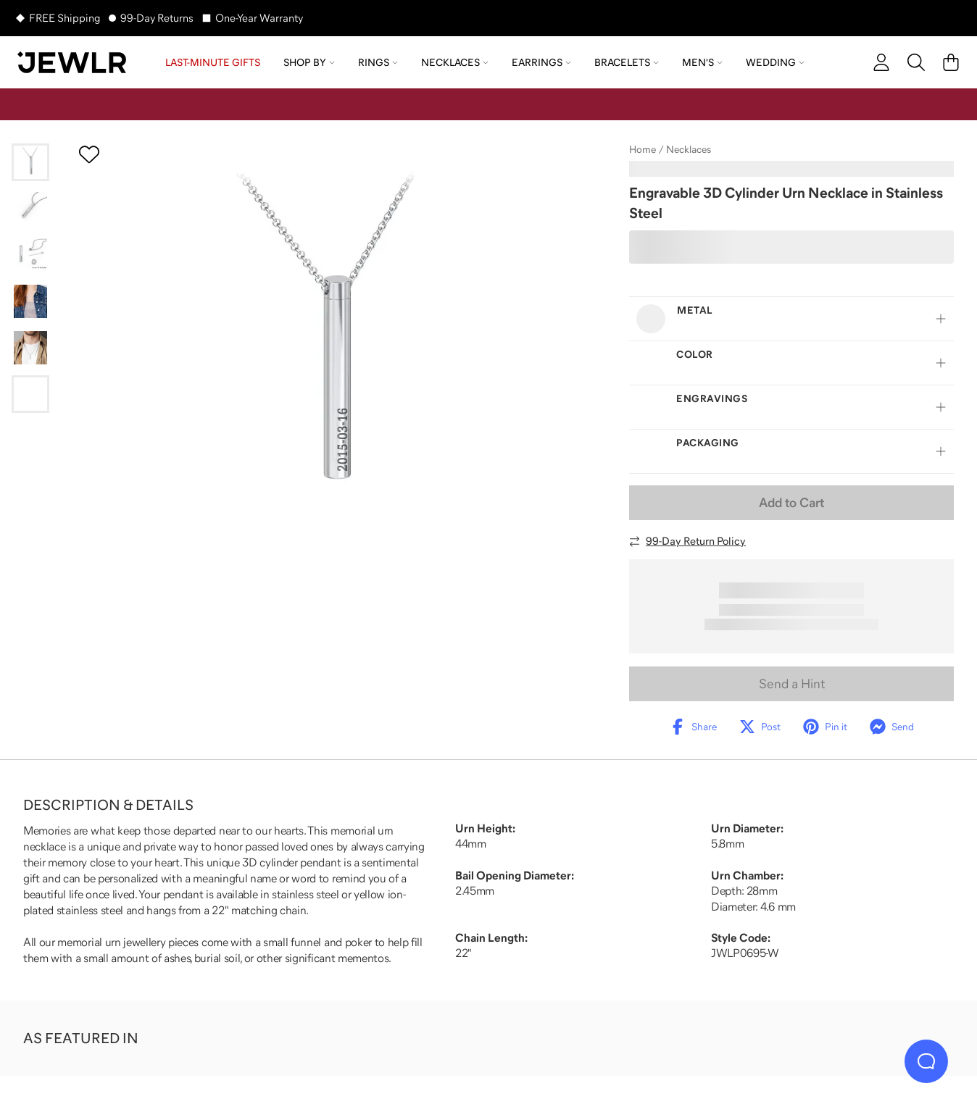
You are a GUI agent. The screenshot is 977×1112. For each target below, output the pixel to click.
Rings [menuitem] (378, 62)
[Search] (916, 62)
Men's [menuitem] (702, 62)
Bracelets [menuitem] (626, 62)
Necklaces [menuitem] (454, 62)
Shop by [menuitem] (309, 62)
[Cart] (951, 62)
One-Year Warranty (259, 17)
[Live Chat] (926, 1061)
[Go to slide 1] (30, 162)
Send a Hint (792, 683)
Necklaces (688, 149)
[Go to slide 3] (30, 255)
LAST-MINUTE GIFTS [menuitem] (212, 62)
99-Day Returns (157, 17)
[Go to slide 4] (30, 301)
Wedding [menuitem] (775, 62)
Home (642, 149)
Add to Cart (791, 502)
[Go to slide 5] (30, 348)
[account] (881, 62)
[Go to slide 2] (30, 208)
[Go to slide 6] (30, 394)
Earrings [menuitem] (541, 62)
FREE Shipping (64, 17)
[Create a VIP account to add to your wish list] (89, 154)
